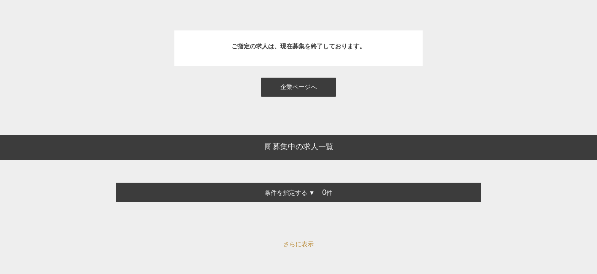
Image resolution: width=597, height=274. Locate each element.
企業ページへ (298, 87)
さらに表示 (298, 244)
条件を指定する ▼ (290, 193)
